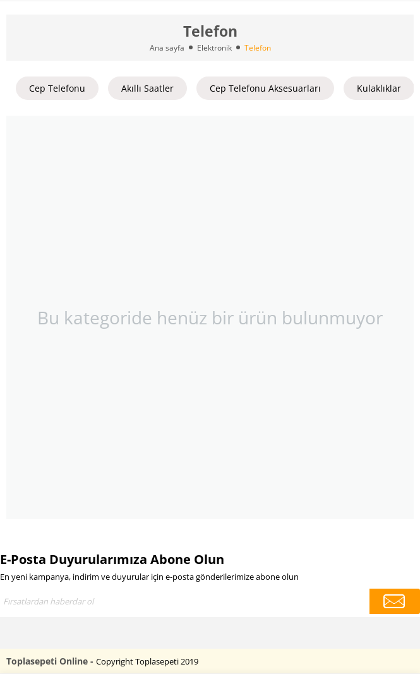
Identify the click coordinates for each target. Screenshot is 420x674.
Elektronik (214, 47)
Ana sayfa (167, 47)
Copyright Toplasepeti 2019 (147, 661)
